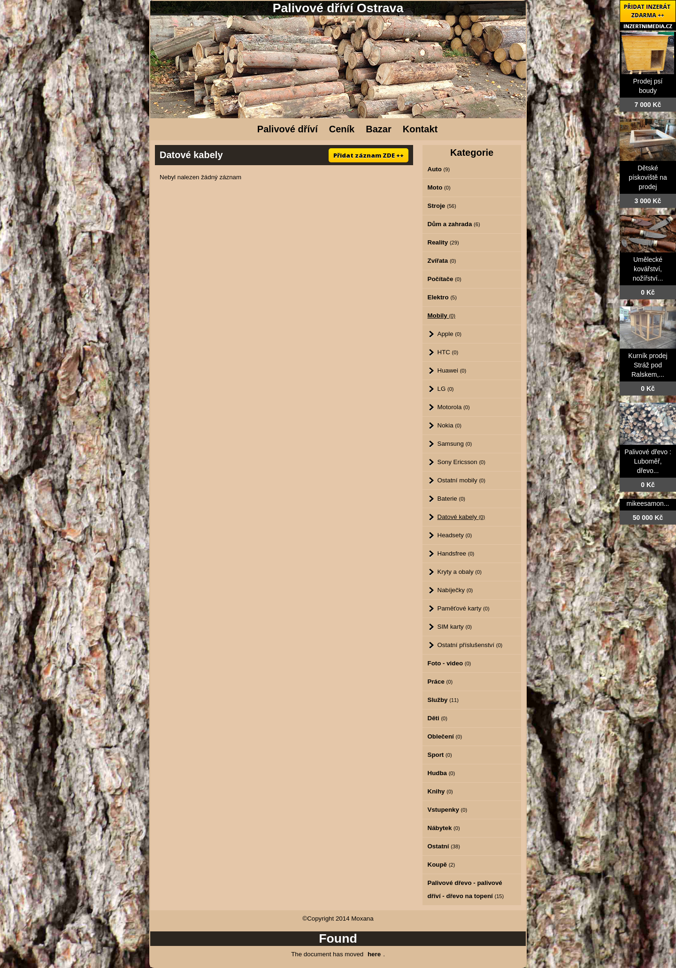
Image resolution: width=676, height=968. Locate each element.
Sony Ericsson (461, 461)
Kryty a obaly (460, 571)
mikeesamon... (647, 503)
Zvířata (442, 260)
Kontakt (420, 129)
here (374, 954)
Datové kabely (461, 516)
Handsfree (456, 553)
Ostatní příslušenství (470, 644)
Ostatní (444, 846)
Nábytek (444, 827)
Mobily (442, 315)
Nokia (449, 425)
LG (446, 388)
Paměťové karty (464, 608)
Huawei (452, 370)
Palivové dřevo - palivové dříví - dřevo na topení (466, 889)
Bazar (378, 129)
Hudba (441, 773)
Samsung (455, 443)
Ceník (341, 129)
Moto (439, 187)
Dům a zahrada (454, 224)
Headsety (455, 535)
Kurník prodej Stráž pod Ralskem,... (647, 365)
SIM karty (455, 626)
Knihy (440, 791)
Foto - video (449, 663)
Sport (440, 754)
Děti (437, 718)
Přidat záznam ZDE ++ (368, 155)
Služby (443, 699)
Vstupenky (448, 809)
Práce (440, 681)
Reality (443, 242)
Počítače (444, 278)
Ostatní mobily (461, 480)
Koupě (441, 864)
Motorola (454, 407)
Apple (449, 333)
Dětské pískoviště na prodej (648, 177)
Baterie (452, 498)
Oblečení (445, 736)
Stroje (442, 205)
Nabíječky (455, 590)
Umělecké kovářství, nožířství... (648, 269)
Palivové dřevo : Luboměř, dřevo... (647, 461)
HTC (448, 352)
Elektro (442, 297)
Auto (439, 169)
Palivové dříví (287, 129)
